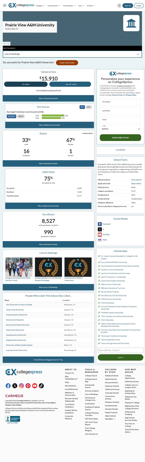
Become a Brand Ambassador (71, 400)
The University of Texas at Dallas (19, 305)
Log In (138, 6)
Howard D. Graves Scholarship (112, 270)
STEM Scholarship (107, 303)
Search (120, 357)
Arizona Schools (111, 383)
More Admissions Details (49, 125)
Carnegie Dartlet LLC (24, 400)
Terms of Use (117, 95)
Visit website (136, 180)
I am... (104, 125)
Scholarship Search (89, 386)
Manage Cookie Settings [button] (13, 405)
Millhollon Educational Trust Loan (113, 288)
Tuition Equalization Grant (110, 340)
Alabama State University (16, 340)
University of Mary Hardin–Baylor (19, 345)
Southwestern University (16, 335)
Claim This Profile (67, 63)
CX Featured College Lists (90, 399)
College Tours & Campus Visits (131, 386)
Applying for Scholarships (130, 392)
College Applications (130, 377)
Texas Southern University (16, 315)
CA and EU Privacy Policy (33, 403)
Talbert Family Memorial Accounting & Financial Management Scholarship (118, 325)
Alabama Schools (111, 376)
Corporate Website (69, 417)
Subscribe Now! (120, 137)
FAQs (67, 382)
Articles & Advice (92, 391)
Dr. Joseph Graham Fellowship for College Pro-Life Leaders (119, 257)
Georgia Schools (111, 409)
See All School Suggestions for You (48, 360)
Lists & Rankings (91, 394)
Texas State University (15, 330)
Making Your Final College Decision (132, 407)
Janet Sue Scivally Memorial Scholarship (115, 273)
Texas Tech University (15, 310)
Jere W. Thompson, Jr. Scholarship (113, 277)
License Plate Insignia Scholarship (113, 281)
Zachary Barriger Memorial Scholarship (115, 343)
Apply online (136, 183)
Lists (81, 5)
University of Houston (15, 320)
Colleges (40, 5)
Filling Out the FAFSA (130, 398)
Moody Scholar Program (110, 292)
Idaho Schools (110, 416)
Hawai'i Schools (111, 413)
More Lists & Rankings (48, 287)
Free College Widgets (90, 429)
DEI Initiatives (70, 386)
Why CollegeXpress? (71, 378)
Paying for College (132, 403)
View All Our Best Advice (132, 430)
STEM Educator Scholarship (111, 299)
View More (109, 419)
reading (11, 116)
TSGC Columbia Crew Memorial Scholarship (117, 316)
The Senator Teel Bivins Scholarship (114, 336)
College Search (91, 376)
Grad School (90, 404)
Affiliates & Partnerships (70, 394)
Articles (91, 5)
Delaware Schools (112, 402)
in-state (25, 84)
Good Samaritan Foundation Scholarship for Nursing (120, 266)
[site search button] (119, 6)
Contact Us (69, 373)
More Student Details (48, 163)
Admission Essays (132, 381)
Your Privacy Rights (48, 403)
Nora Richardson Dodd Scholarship (113, 295)
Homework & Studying (130, 413)
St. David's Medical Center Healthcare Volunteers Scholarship (119, 308)
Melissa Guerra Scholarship (111, 284)
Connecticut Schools (110, 397)
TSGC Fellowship (107, 320)
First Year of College (130, 425)
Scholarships (69, 5)
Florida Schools (111, 406)
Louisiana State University (16, 350)
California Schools (112, 389)
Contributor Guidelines (70, 405)
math (21, 116)
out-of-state (71, 84)
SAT (82, 107)
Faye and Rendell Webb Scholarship (114, 262)
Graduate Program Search (92, 408)
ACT (89, 107)
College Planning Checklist (91, 414)
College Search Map (91, 380)
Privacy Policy (131, 95)
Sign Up (128, 6)
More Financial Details (48, 98)
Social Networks (71, 389)
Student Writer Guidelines (71, 411)
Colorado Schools (112, 393)
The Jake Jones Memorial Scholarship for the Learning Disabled (120, 331)
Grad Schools (54, 5)
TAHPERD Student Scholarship (112, 313)
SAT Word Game (91, 419)
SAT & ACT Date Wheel (91, 423)
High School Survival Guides (131, 419)
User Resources (91, 434)
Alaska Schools (111, 379)
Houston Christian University (17, 325)
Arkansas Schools (112, 386)
